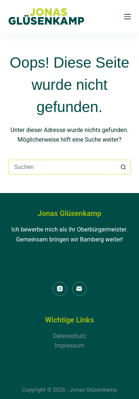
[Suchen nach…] (62, 167)
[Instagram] (60, 289)
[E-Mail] (79, 289)
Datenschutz (69, 335)
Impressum (69, 345)
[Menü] (127, 16)
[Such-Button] (123, 167)
